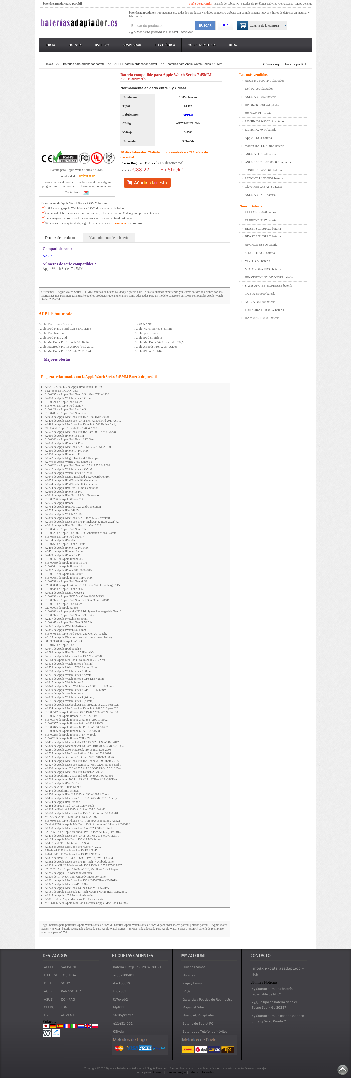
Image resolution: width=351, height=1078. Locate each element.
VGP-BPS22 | (160, 32)
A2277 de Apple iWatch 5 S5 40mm (66, 618)
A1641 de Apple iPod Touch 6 (63, 648)
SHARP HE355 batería (260, 253)
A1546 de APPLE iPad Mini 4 (63, 787)
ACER (48, 991)
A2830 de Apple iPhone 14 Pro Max (67, 450)
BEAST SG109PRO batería (263, 228)
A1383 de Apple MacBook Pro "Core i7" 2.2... (73, 846)
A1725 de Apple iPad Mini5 (62, 510)
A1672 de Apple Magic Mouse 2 (64, 592)
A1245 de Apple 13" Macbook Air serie (69, 873)
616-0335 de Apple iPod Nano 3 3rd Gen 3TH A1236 (77, 394)
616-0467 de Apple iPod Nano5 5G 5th (68, 622)
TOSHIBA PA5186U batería (263, 170)
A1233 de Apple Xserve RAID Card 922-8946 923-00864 (79, 757)
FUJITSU (51, 975)
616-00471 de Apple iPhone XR (64, 559)
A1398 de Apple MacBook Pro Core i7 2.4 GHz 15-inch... (80, 828)
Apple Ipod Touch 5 (147, 333)
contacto (120, 223)
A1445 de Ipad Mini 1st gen (62, 790)
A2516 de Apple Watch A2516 (63, 514)
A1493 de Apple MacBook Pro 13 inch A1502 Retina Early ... (82, 424)
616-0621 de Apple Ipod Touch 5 (65, 402)
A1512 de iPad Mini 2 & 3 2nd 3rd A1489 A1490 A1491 (79, 775)
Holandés (207, 1072)
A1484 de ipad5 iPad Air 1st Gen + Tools (69, 805)
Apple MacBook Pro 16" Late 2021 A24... (66, 351)
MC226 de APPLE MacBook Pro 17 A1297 (71, 817)
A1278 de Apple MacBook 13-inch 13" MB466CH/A (77, 888)
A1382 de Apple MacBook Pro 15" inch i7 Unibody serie (79, 861)
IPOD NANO (143, 324)
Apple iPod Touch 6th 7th (55, 324)
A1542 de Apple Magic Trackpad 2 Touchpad (72, 458)
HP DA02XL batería (258, 113)
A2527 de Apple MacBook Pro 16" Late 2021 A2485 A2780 (81, 432)
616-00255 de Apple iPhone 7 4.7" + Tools (70, 734)
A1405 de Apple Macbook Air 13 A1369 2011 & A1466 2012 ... (83, 742)
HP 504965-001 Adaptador (262, 105)
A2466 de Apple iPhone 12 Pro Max (67, 547)
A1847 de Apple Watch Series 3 (64, 682)
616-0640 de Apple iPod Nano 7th (65, 529)
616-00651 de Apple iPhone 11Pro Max (69, 577)
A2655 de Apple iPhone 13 (61, 503)
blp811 (118, 1007)
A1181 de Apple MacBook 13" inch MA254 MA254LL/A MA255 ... (86, 891)
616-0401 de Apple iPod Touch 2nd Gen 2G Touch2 (76, 633)
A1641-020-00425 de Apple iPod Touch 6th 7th (73, 387)
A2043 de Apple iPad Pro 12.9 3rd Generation (72, 495)
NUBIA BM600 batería (260, 302)
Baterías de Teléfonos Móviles (259, 3)
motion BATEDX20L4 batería (264, 146)
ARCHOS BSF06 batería (261, 244)
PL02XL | (174, 32)
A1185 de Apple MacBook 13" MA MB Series (73, 839)
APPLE (188, 114)
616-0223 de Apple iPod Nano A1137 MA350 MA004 (77, 465)
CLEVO (49, 1007)
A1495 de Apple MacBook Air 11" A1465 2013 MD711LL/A (82, 835)
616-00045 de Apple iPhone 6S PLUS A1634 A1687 (76, 727)
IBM (64, 1007)
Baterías (103, 45)
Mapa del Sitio (193, 1007)
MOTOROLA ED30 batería (263, 269)
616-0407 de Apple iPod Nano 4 (64, 405)
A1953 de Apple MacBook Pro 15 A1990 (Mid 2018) (77, 417)
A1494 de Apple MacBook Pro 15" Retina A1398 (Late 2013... (82, 761)
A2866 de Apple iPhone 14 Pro (63, 454)
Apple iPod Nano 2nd (53, 337)
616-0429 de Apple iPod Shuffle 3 (65, 409)
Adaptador (133, 45)
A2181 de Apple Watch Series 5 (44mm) (69, 701)
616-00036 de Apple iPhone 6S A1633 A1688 (72, 731)
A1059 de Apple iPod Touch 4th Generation (71, 480)
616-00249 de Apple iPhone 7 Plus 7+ (68, 738)
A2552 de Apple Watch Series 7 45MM (68, 469)
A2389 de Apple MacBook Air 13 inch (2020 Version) (77, 518)
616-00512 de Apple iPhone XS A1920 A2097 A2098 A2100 (81, 712)
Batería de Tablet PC (226, 3)
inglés (182, 1072)
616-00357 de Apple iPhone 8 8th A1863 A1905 (74, 723)
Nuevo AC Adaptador (198, 1015)
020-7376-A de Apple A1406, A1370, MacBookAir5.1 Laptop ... (83, 869)
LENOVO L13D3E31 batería (264, 178)
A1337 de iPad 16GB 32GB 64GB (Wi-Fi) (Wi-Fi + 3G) (79, 858)
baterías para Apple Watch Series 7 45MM (195, 63)
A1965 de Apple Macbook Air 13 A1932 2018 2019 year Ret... (82, 704)
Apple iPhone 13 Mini (148, 351)
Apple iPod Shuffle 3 (148, 337)
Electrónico (165, 45)
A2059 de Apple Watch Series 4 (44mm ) (69, 697)
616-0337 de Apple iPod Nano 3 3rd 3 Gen (70, 615)
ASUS (48, 999)
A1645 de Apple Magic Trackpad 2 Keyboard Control (77, 476)
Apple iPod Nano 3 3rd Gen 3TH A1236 (65, 328)
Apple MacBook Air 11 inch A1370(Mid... (161, 342)
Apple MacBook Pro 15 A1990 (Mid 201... (67, 346)
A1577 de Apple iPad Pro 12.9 (63, 783)
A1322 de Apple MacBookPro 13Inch (67, 884)
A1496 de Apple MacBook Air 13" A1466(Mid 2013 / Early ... (82, 798)
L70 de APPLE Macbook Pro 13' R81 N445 (71, 850)
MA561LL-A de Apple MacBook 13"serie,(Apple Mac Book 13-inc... (87, 903)
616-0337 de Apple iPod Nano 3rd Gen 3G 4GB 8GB (77, 600)
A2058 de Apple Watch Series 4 (64, 693)
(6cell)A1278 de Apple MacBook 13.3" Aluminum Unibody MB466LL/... (89, 824)
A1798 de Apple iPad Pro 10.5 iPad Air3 (69, 652)
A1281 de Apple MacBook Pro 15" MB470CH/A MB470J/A (81, 880)
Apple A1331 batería (258, 138)
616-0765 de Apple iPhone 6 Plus (65, 544)
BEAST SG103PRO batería (263, 236)
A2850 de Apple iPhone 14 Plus (64, 443)
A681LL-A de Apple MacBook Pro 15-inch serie (74, 899)
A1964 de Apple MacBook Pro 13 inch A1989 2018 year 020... (83, 708)
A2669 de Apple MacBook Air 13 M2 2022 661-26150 (78, 447)
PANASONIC (71, 991)
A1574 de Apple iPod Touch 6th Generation (71, 484)
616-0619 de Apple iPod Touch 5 (65, 604)
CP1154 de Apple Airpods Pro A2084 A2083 (72, 428)
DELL (48, 983)
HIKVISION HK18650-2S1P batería (269, 277)
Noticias (188, 975)
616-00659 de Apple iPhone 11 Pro (66, 562)
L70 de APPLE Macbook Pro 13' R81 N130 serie (74, 854)
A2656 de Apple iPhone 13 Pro (63, 491)
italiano (194, 1072)
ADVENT (67, 1015)
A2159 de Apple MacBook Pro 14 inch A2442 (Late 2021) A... (82, 521)
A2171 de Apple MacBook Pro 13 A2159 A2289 (74, 656)
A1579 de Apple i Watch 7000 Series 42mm (71, 667)
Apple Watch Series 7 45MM (75, 292)
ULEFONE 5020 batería (261, 212)
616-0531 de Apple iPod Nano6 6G (66, 581)
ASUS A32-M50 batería (260, 97)
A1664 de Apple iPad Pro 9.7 (62, 802)
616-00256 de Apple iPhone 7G (64, 499)
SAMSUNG (69, 967)
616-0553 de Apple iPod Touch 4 (65, 536)
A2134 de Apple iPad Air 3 (61, 540)
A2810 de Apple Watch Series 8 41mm (68, 398)
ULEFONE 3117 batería (261, 220)
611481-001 (123, 1023)
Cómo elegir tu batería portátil (284, 64)
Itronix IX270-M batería (260, 129)
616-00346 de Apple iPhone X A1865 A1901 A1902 (76, 719)
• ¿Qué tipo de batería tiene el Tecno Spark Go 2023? (274, 1004)
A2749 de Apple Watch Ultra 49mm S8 (68, 461)
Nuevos (75, 45)
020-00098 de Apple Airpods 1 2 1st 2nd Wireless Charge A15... (83, 585)
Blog (233, 45)
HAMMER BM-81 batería (262, 318)
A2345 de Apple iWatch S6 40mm (65, 630)
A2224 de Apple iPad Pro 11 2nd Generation (72, 488)
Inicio (50, 45)
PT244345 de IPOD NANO (61, 390)
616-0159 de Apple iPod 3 (60, 645)
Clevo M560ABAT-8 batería (263, 186)
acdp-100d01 (123, 975)
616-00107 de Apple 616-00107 (64, 574)
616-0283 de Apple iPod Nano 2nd (66, 413)
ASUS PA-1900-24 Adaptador (264, 80)
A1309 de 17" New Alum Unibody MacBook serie (75, 876)
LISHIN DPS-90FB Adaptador (265, 121)
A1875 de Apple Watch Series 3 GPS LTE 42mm (74, 678)
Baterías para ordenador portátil (84, 63)
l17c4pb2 (120, 999)
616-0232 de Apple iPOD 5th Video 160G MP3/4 (74, 596)
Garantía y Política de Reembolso (207, 999)
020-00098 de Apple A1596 (61, 607)
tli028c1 (119, 991)
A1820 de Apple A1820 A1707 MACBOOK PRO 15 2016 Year (83, 768)
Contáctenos (285, 3)
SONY (65, 983)
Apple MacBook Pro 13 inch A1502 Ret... (66, 342)
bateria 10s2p (123, 967)
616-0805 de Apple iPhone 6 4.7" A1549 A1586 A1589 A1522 (82, 820)
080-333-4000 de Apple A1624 (63, 641)
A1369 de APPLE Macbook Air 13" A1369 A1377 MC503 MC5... (85, 865)
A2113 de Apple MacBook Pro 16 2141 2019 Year (75, 660)
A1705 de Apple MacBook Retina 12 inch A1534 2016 (78, 753)
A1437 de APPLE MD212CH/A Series (68, 843)
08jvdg (118, 1031)
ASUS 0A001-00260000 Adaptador (268, 162)
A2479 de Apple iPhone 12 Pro (63, 555)
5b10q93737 (123, 1015)
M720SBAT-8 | (143, 32)
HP (46, 1015)
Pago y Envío (192, 983)
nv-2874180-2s (149, 967)
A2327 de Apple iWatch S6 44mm (65, 626)
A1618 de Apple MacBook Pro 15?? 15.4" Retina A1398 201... (83, 813)
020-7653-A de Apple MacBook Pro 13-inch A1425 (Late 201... (83, 832)
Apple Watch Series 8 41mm (153, 328)
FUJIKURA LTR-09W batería (264, 310)
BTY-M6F (186, 32)
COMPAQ (68, 999)
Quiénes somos (193, 967)
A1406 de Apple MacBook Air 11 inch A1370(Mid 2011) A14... (83, 420)
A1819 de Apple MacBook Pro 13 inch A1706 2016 (76, 772)
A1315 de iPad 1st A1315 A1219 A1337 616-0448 (75, 809)
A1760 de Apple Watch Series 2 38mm (68, 671)
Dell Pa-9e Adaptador (259, 88)
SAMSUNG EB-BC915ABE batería (268, 285)
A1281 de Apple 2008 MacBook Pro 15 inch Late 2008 (78, 749)
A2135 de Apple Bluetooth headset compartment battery (79, 637)
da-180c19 (121, 983)
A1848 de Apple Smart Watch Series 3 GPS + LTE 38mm (79, 686)
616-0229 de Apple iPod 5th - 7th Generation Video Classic (80, 533)
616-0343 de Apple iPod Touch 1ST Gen (69, 439)
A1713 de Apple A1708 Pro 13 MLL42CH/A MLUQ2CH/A (81, 779)
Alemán (157, 1072)
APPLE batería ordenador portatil (136, 63)
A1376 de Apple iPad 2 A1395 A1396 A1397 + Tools (77, 794)
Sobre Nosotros (201, 45)
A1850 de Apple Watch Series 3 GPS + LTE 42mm (75, 690)
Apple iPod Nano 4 (51, 333)
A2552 (47, 256)
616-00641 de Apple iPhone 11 (63, 566)
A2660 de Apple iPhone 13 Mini (64, 435)
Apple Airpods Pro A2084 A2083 (155, 346)
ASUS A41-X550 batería (261, 154)
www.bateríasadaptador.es (125, 1068)
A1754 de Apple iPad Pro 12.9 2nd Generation (73, 506)
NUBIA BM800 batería (260, 293)
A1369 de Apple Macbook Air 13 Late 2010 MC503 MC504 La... (84, 746)
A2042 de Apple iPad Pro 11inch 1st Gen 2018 (73, 525)
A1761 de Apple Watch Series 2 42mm (68, 675)
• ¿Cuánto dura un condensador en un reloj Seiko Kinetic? (278, 1018)
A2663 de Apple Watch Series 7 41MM (68, 473)
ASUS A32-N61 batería (260, 195)
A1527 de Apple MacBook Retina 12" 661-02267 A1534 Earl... (83, 764)
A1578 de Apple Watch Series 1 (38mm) (69, 663)
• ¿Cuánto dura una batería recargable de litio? (272, 991)
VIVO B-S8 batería (257, 261)
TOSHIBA (68, 975)
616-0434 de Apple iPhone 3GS (64, 589)
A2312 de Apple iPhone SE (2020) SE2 (68, 570)
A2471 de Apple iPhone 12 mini (64, 551)
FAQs (186, 991)
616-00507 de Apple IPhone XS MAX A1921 (72, 716)
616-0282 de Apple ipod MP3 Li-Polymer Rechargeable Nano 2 (83, 611)
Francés (170, 1072)
